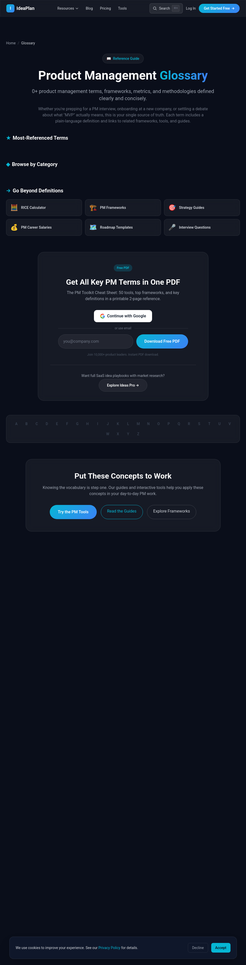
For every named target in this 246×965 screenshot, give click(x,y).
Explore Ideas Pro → (123, 385)
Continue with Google (123, 316)
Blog (89, 8)
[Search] (166, 8)
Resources (68, 8)
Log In (190, 8)
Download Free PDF (162, 341)
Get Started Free (219, 8)
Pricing (105, 8)
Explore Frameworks (171, 511)
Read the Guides (122, 511)
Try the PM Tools (73, 511)
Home (11, 43)
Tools (122, 8)
